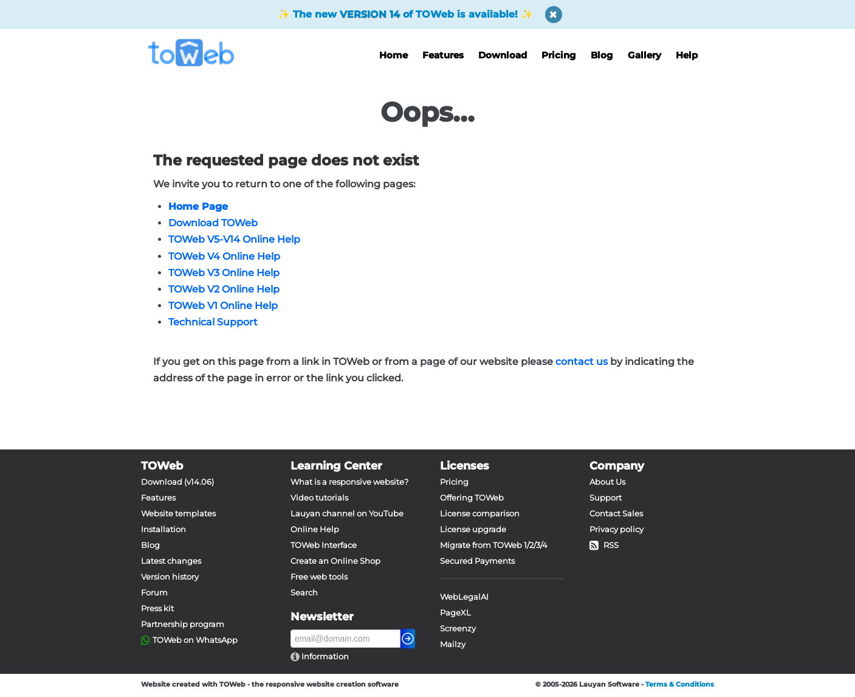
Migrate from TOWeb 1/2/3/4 (494, 545)
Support (605, 497)
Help (687, 55)
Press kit (157, 608)
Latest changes (171, 561)
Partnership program (182, 624)
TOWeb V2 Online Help (224, 289)
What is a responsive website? (349, 482)
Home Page (198, 206)
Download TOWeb (213, 223)
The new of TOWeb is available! (405, 14)
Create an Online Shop (335, 561)
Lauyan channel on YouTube (346, 513)
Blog (602, 55)
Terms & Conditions (679, 684)
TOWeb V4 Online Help (224, 256)
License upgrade (473, 529)
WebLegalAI (464, 597)
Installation (163, 529)
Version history (170, 576)
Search (304, 592)
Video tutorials (319, 497)
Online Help (314, 529)
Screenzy (458, 628)
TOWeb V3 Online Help (224, 273)
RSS (604, 545)
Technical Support (213, 322)
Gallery (644, 55)
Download (502, 55)
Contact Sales (616, 513)
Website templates (178, 513)
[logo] (196, 52)
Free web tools (319, 576)
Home (393, 55)
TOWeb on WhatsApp (195, 640)
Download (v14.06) (177, 482)
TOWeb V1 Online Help (223, 305)
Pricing (558, 55)
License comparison (480, 513)
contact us (581, 361)
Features (443, 55)
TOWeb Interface (323, 545)
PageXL (455, 612)
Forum (154, 592)
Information (324, 656)
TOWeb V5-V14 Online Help (234, 239)
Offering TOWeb (472, 497)
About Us (607, 482)
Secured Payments (477, 561)
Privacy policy (616, 529)
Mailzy (452, 644)
